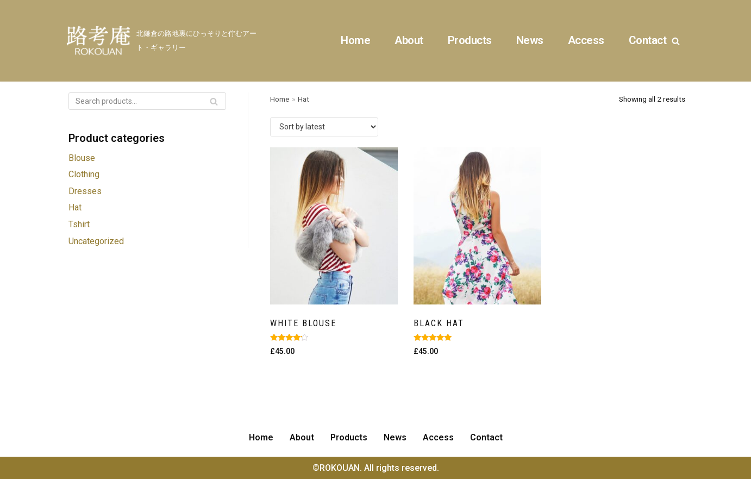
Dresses (85, 191)
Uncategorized (96, 241)
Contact (648, 40)
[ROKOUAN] (163, 40)
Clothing (83, 174)
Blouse (81, 158)
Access (586, 40)
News (529, 40)
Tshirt (79, 224)
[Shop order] (324, 126)
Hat (75, 207)
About (409, 40)
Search (214, 103)
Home (355, 40)
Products (470, 40)
